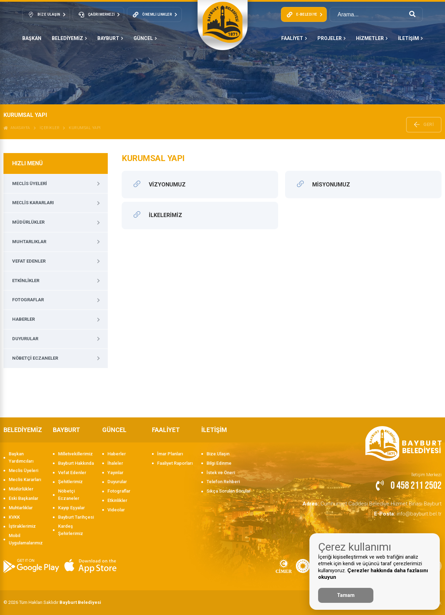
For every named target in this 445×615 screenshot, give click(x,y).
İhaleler (115, 463)
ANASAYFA (16, 128)
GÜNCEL (145, 38)
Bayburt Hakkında (76, 463)
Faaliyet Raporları (175, 463)
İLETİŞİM (410, 38)
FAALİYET (294, 38)
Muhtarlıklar (29, 241)
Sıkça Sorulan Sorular (229, 491)
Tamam (346, 595)
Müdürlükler (28, 222)
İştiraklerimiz (22, 526)
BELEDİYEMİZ (69, 38)
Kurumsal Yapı (85, 128)
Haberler (23, 319)
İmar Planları (170, 453)
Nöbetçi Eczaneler (35, 358)
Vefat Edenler (29, 261)
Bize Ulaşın (218, 453)
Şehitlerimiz (70, 481)
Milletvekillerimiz (75, 453)
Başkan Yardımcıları (21, 457)
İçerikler (50, 128)
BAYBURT (110, 38)
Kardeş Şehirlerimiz (70, 530)
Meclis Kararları (33, 202)
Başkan (31, 38)
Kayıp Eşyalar (71, 507)
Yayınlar (115, 472)
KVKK (14, 517)
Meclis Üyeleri (29, 183)
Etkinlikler (25, 280)
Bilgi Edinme (219, 463)
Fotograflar (28, 299)
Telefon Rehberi (223, 481)
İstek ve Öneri (221, 472)
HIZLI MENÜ (27, 163)
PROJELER (331, 38)
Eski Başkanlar (23, 498)
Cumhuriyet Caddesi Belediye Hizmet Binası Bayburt (382, 502)
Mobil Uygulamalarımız (26, 539)
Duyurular (25, 338)
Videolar (116, 509)
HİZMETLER (372, 38)
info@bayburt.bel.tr (412, 511)
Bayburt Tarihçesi (76, 517)
